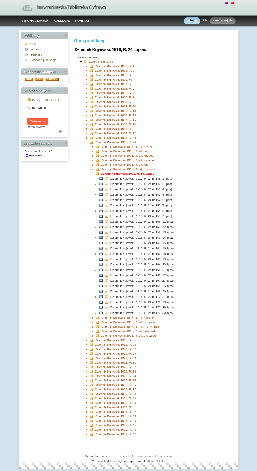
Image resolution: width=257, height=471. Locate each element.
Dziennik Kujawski (101, 61)
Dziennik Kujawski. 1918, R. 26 (115, 344)
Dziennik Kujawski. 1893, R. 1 (114, 66)
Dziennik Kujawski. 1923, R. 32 (115, 367)
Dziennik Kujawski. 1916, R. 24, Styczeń (127, 146)
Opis (33, 43)
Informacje (37, 49)
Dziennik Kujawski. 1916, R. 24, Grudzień (128, 335)
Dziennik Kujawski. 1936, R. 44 (115, 420)
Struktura (36, 54)
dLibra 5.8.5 (155, 461)
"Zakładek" (45, 151)
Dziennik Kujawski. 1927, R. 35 (115, 380)
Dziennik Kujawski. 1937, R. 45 (115, 425)
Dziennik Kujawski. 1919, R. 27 (115, 349)
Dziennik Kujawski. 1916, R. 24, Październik (130, 326)
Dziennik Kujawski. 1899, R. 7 (114, 93)
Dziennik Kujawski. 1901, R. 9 (114, 102)
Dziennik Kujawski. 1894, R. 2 (114, 70)
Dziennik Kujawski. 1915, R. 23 (115, 137)
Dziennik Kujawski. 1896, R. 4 (114, 79)
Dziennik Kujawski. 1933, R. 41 (115, 407)
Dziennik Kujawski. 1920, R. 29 (115, 353)
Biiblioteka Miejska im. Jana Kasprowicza (145, 456)
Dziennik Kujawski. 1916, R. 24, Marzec (127, 155)
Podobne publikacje (43, 60)
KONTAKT (82, 20)
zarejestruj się (223, 20)
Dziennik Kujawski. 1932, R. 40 (115, 403)
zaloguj (192, 20)
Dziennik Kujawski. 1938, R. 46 (115, 429)
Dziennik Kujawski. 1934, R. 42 (115, 411)
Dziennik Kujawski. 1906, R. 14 (115, 115)
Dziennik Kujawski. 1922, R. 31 (115, 362)
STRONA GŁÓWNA (34, 20)
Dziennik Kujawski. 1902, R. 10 (115, 106)
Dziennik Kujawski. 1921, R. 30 (115, 358)
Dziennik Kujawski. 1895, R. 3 (114, 75)
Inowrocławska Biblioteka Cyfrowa (71, 7)
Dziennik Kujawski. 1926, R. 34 (115, 376)
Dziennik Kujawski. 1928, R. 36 (115, 385)
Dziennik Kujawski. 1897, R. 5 (114, 84)
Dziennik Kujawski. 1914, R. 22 (115, 133)
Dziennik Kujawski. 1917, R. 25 (115, 340)
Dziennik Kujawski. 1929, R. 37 (115, 389)
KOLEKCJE (62, 20)
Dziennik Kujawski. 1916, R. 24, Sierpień (127, 317)
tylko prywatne (38, 127)
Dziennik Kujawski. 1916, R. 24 (115, 142)
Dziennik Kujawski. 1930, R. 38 (115, 394)
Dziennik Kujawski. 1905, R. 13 (115, 111)
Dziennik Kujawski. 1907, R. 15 (115, 120)
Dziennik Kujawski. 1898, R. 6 (114, 88)
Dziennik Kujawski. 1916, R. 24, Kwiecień (128, 160)
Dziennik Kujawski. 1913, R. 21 (115, 129)
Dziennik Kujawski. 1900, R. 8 (114, 97)
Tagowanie (39, 107)
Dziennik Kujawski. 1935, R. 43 (115, 416)
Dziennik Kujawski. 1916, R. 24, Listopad (128, 331)
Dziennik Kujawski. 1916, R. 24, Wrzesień (128, 322)
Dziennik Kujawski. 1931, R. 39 (115, 398)
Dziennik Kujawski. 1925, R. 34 (115, 371)
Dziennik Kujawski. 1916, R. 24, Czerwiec (128, 169)
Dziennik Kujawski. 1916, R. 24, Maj (124, 164)
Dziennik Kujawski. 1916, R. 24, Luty (125, 151)
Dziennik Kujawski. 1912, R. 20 (115, 124)
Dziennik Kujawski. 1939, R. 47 (115, 434)
